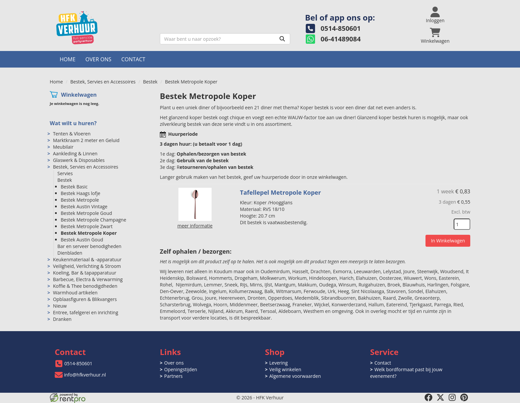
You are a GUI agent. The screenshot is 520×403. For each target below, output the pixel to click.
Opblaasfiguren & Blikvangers (85, 299)
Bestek (150, 81)
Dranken (62, 319)
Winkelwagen (79, 94)
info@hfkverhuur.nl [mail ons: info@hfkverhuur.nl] (85, 375)
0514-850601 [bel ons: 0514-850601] (78, 363)
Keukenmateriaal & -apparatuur (87, 259)
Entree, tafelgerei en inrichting (85, 312)
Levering (278, 363)
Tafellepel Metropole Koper (280, 192)
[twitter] (440, 397)
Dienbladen (69, 253)
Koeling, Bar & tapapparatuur (84, 273)
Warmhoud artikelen (75, 292)
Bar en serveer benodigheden (89, 246)
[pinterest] (464, 397)
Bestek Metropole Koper (89, 233)
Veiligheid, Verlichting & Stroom (87, 266)
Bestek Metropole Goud (86, 213)
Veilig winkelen (285, 369)
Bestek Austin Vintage (84, 206)
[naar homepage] (102, 27)
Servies (65, 173)
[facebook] (428, 397)
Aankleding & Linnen (75, 153)
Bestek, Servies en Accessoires (103, 81)
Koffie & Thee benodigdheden (85, 286)
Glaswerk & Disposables (79, 160)
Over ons (98, 59)
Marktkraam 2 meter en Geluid (86, 140)
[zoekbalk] (225, 38)
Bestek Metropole (80, 200)
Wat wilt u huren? (73, 123)
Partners (173, 376)
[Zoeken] (282, 38)
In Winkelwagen (448, 240)
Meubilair (63, 147)
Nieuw (60, 306)
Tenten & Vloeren (72, 133)
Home (68, 59)
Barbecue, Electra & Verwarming (88, 279)
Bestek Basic (74, 186)
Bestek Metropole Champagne (93, 220)
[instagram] (452, 397)
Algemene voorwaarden (295, 376)
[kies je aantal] (462, 224)
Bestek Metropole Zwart (86, 226)
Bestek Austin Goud (82, 239)
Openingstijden (180, 369)
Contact (133, 59)
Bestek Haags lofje (80, 193)
